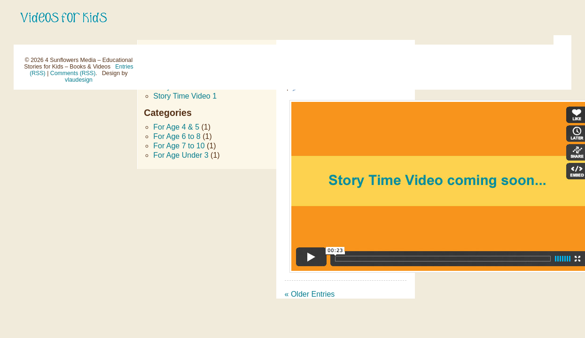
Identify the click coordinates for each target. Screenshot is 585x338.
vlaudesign (79, 80)
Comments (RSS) (72, 73)
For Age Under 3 (180, 155)
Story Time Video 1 (185, 96)
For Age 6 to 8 (177, 136)
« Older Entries (310, 294)
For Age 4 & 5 (176, 127)
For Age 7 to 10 (178, 146)
